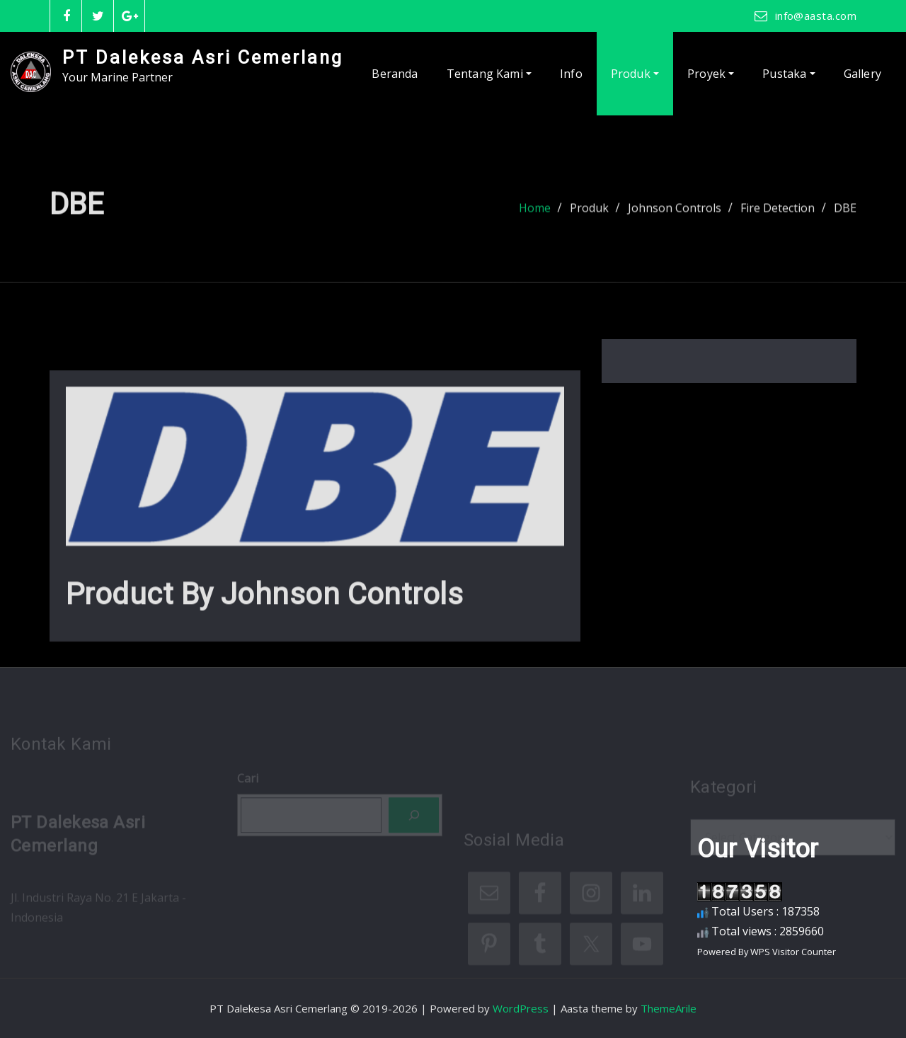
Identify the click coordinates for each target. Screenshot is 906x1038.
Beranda (395, 73)
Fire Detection (777, 213)
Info (571, 73)
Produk (635, 73)
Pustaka (788, 73)
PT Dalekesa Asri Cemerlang (202, 57)
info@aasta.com (815, 15)
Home (535, 213)
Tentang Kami (489, 73)
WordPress (521, 1008)
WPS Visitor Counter (793, 951)
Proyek (710, 73)
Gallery (862, 73)
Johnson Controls (674, 213)
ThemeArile (668, 1008)
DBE (845, 213)
